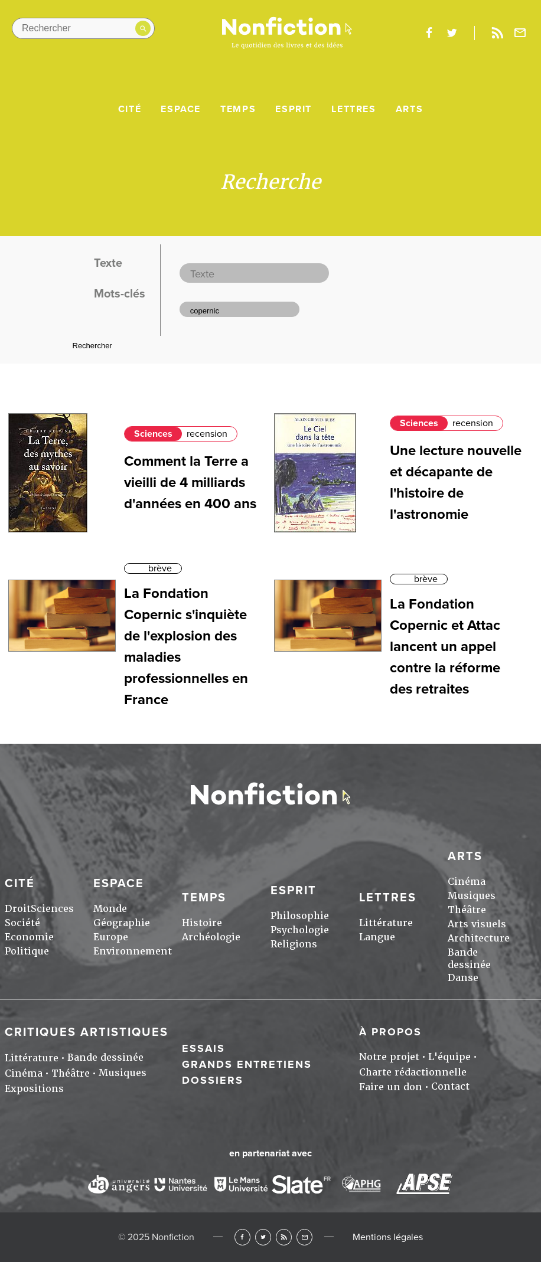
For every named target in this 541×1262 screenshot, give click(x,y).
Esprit (293, 109)
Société (22, 923)
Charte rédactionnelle (413, 1072)
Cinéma (466, 881)
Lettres (353, 109)
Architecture (479, 938)
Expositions (34, 1089)
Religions (293, 944)
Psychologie (299, 930)
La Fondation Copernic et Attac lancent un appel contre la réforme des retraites (445, 647)
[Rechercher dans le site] (83, 28)
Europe (110, 937)
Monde (110, 909)
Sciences (153, 434)
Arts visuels (477, 924)
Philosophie (299, 916)
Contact (450, 1086)
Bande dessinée (469, 958)
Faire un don (390, 1087)
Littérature (386, 923)
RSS (284, 1237)
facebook (429, 33)
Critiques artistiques (86, 1032)
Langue (377, 937)
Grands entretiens (247, 1064)
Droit (18, 909)
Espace (181, 109)
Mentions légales (388, 1237)
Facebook (242, 1237)
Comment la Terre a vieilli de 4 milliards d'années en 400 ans (190, 482)
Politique (27, 951)
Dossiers (212, 1080)
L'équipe (449, 1057)
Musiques (472, 896)
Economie (29, 937)
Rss (497, 33)
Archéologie (211, 937)
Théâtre (467, 910)
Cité (129, 109)
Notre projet (389, 1057)
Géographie (121, 923)
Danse (463, 978)
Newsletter (520, 33)
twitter (452, 33)
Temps (238, 109)
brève (160, 568)
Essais (203, 1048)
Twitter (263, 1237)
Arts (409, 109)
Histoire (202, 923)
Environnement (132, 951)
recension (207, 434)
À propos (390, 1031)
